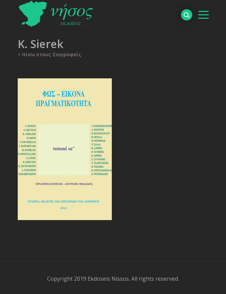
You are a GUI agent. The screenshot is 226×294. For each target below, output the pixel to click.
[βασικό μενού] (203, 15)
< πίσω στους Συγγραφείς (49, 54)
